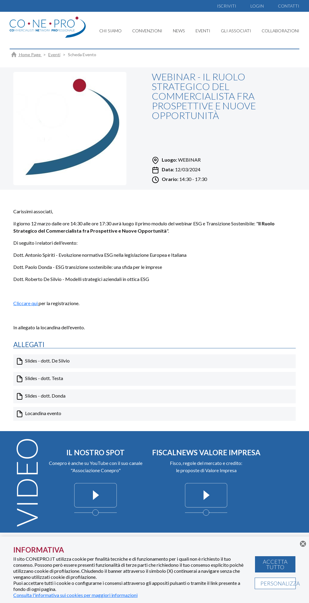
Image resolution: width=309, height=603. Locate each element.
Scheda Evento (82, 54)
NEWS (179, 30)
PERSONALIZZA (278, 583)
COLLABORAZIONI (280, 30)
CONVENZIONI (147, 30)
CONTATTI (288, 5)
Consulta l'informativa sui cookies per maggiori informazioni (75, 595)
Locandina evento (38, 414)
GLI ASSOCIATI (236, 30)
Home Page (26, 54)
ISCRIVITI (226, 5)
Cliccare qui (26, 303)
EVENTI (203, 30)
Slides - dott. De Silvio (43, 361)
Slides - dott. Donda (40, 396)
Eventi (54, 54)
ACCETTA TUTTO (275, 564)
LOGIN (257, 5)
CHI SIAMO (110, 30)
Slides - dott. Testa (39, 378)
